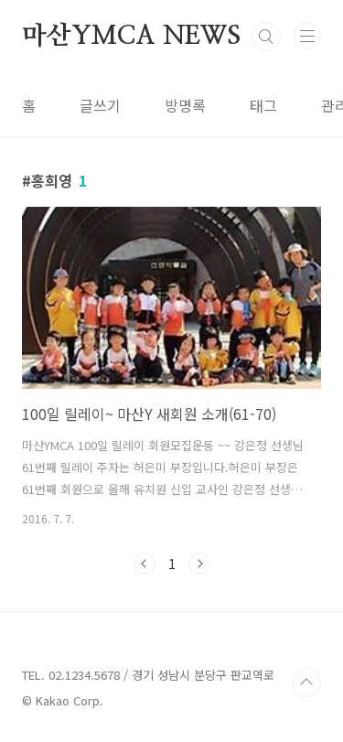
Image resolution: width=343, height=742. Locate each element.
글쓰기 (100, 105)
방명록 (185, 105)
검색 (266, 36)
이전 (144, 564)
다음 (199, 564)
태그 (263, 105)
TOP (306, 682)
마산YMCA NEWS (131, 36)
